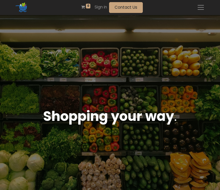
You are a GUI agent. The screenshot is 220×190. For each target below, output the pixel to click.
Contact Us (126, 7)
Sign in (101, 7)
